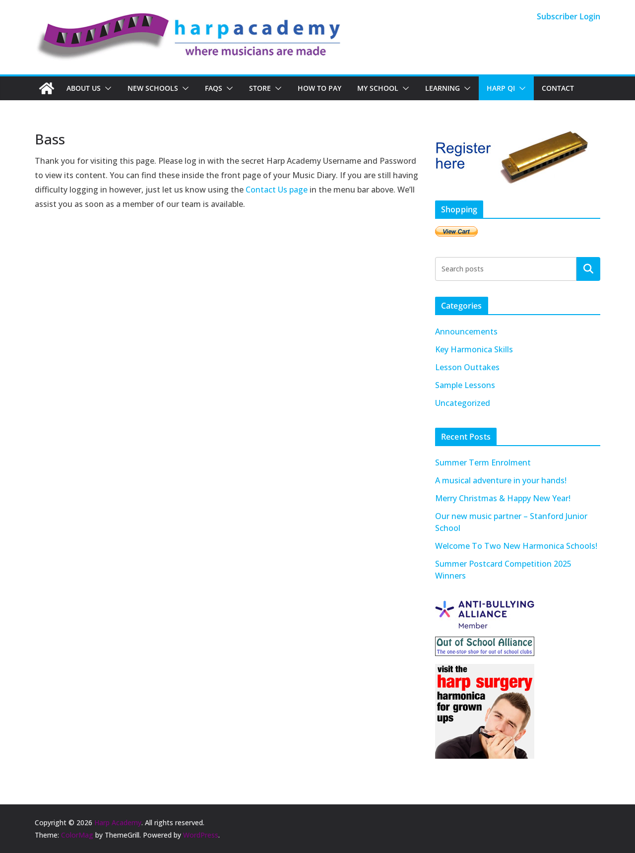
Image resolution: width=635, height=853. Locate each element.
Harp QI (501, 88)
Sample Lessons (465, 385)
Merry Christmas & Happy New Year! (503, 498)
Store (260, 88)
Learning (442, 88)
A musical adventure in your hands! (501, 480)
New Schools (152, 88)
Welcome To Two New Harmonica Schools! (516, 545)
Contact (558, 88)
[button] (106, 88)
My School (377, 88)
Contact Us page (277, 189)
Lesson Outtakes (467, 367)
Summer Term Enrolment (483, 462)
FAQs (213, 88)
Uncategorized (462, 402)
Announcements (466, 331)
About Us (83, 88)
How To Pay (319, 88)
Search (588, 268)
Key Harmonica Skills (474, 349)
